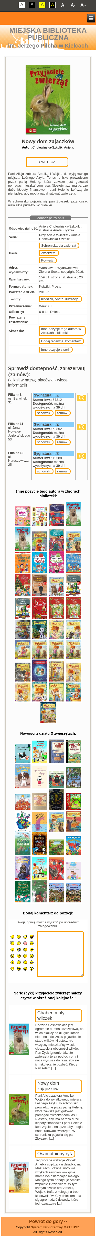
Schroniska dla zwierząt (58, 245)
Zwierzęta (48, 253)
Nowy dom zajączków (48, 1086)
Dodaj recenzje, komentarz (61, 341)
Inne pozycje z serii (55, 349)
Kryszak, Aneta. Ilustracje (60, 299)
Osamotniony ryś (54, 1153)
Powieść (47, 260)
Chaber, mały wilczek (51, 1015)
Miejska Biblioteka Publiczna (48, 33)
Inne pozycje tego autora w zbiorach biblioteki (61, 331)
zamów (62, 413)
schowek (43, 413)
